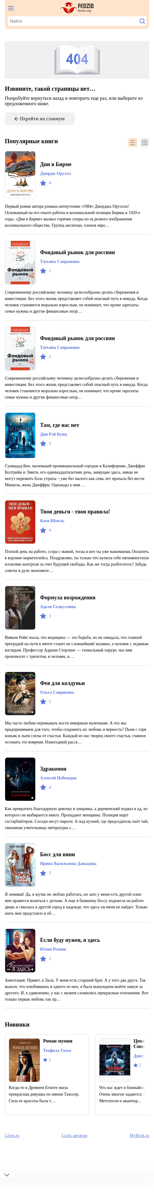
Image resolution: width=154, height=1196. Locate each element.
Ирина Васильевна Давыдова (72, 876)
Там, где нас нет (61, 438)
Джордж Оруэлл (57, 173)
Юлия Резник (54, 962)
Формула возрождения (71, 610)
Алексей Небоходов (61, 790)
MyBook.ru (139, 1153)
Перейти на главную (44, 118)
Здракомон (55, 781)
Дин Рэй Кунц (54, 447)
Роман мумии (59, 1053)
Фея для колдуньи (65, 696)
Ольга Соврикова (59, 705)
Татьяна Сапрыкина (61, 261)
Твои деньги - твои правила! (78, 524)
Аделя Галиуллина (60, 619)
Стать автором (74, 1153)
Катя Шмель (53, 533)
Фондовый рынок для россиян (81, 252)
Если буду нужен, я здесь (74, 953)
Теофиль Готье (59, 1063)
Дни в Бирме (57, 164)
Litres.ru (12, 1153)
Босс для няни (60, 867)
